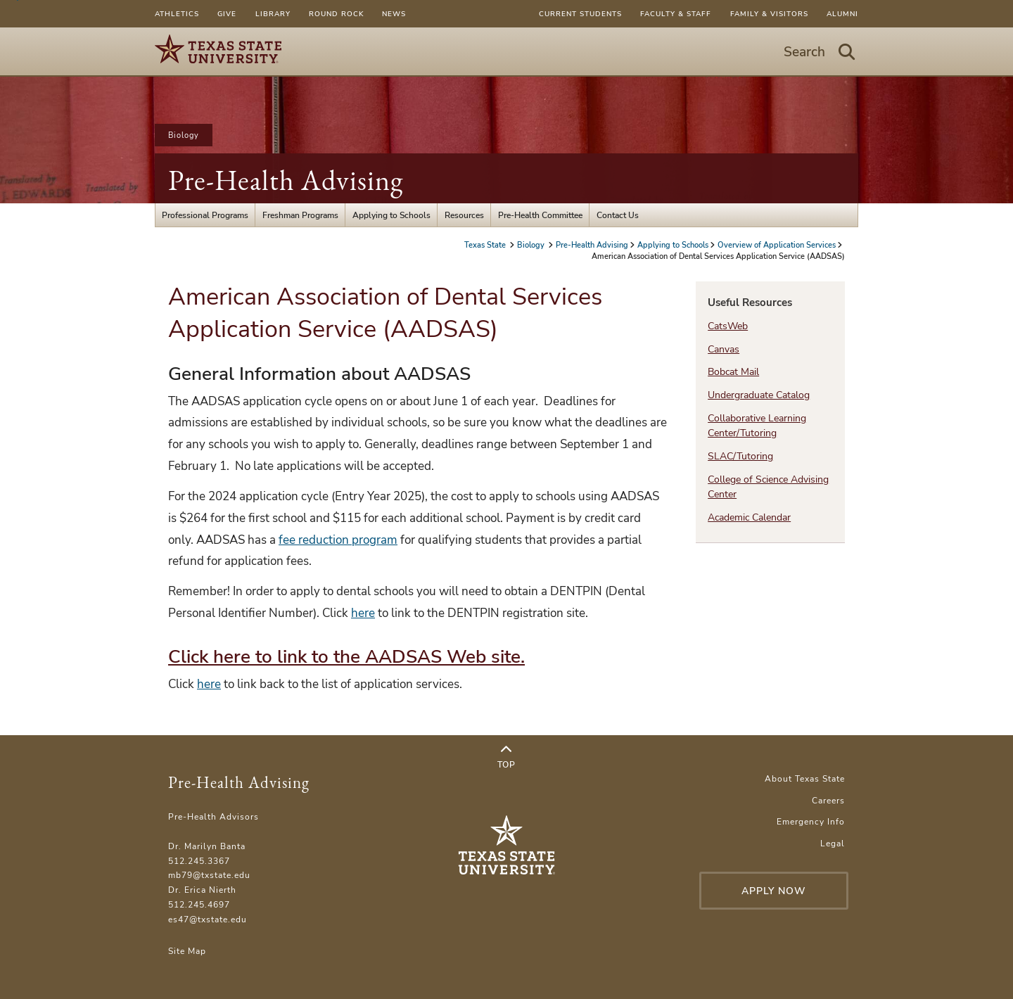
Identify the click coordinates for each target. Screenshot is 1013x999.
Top (506, 757)
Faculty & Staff (675, 13)
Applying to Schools (391, 215)
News (394, 13)
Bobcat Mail (733, 371)
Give (226, 13)
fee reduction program (338, 540)
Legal (832, 843)
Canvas (723, 349)
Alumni (842, 13)
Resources (464, 215)
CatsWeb (728, 326)
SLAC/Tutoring (740, 456)
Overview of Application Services (777, 244)
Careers (828, 800)
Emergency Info (811, 821)
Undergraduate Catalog (759, 395)
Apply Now (773, 891)
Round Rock (336, 13)
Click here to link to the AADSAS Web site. (346, 656)
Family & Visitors (769, 13)
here (363, 613)
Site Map (187, 951)
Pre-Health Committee (540, 215)
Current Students (580, 13)
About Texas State (805, 778)
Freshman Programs (300, 215)
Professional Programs (205, 215)
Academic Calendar (749, 517)
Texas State (486, 244)
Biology (183, 135)
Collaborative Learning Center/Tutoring (757, 426)
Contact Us (618, 215)
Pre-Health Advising (285, 180)
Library (273, 13)
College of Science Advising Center (768, 487)
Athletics (177, 13)
